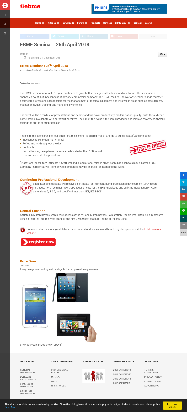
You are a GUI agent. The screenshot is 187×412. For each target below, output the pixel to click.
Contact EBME (152, 381)
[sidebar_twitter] (183, 182)
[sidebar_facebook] (183, 175)
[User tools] (162, 54)
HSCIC (54, 381)
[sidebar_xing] (183, 218)
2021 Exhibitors (122, 370)
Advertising (151, 386)
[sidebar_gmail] (183, 197)
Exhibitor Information (27, 392)
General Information (27, 371)
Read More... (12, 407)
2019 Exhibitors (122, 374)
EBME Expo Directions (26, 385)
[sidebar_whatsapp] (183, 204)
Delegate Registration (28, 378)
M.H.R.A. (55, 377)
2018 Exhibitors (122, 379)
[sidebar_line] (183, 211)
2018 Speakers (121, 383)
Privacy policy (153, 377)
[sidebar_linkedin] (183, 189)
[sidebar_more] (183, 232)
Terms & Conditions (151, 371)
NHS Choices (58, 386)
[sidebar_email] (183, 225)
